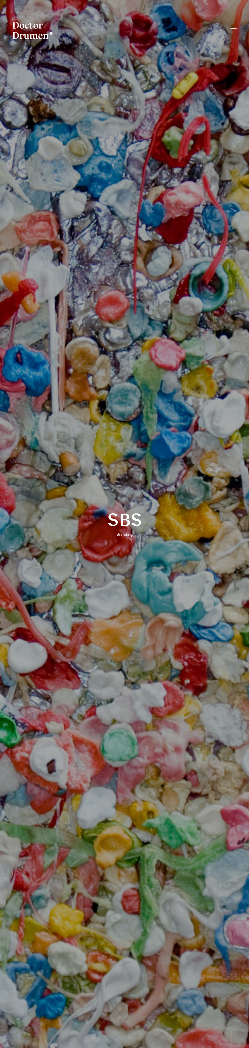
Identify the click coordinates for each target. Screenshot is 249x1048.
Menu (234, 30)
